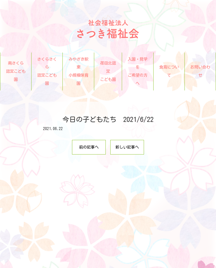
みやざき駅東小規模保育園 (78, 71)
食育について (169, 71)
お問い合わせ (200, 71)
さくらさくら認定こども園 (47, 71)
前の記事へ (89, 147)
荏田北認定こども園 (108, 71)
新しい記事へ (127, 147)
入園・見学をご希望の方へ (137, 71)
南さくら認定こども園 (16, 71)
